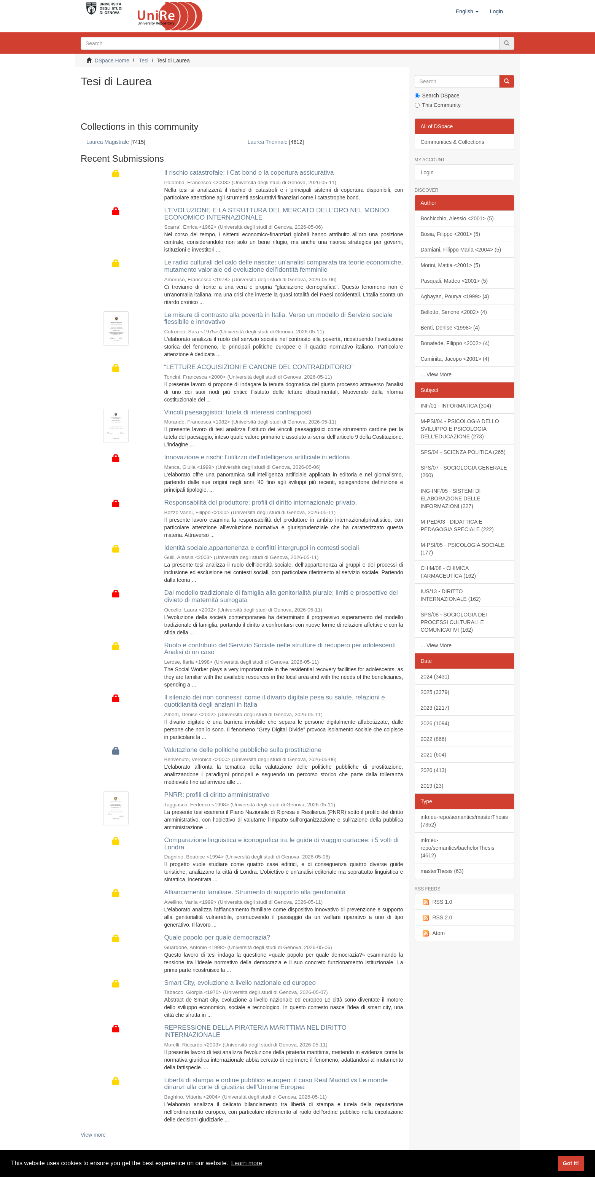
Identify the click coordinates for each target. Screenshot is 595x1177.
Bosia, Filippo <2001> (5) (450, 234)
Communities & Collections (452, 142)
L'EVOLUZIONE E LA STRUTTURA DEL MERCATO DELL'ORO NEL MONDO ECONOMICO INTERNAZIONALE (276, 214)
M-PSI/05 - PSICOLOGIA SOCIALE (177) (463, 549)
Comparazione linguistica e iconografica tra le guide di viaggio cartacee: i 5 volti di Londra (281, 843)
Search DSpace (437, 95)
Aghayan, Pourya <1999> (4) (455, 296)
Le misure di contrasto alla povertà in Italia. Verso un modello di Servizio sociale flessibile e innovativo (278, 318)
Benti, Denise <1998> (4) (450, 328)
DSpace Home (112, 60)
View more (93, 1135)
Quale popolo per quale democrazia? (217, 937)
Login (427, 172)
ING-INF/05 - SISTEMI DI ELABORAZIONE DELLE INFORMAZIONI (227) (451, 498)
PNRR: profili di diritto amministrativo (216, 794)
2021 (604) (434, 755)
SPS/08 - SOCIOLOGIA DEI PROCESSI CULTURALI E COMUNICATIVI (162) (454, 622)
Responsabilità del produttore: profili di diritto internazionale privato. (260, 502)
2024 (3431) (435, 677)
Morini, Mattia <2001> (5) (450, 265)
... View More (436, 374)
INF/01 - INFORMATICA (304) (456, 406)
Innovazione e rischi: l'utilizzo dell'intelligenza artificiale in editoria (257, 457)
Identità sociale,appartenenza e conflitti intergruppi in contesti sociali (261, 547)
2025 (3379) (435, 692)
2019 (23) (432, 786)
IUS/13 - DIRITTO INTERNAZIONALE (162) (451, 595)
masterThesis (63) (442, 871)
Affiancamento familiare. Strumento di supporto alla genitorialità (254, 892)
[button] (467, 11)
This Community (438, 105)
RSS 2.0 (436, 917)
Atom (433, 933)
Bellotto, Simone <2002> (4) (454, 312)
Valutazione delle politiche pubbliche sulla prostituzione (242, 749)
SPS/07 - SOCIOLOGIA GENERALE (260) (464, 471)
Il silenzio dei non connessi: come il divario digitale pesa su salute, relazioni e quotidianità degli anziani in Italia (274, 701)
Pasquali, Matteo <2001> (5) (454, 281)
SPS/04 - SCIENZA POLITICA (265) (463, 452)
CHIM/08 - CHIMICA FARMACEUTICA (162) (448, 572)
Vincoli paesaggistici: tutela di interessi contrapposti (237, 412)
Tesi (143, 60)
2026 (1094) (435, 723)
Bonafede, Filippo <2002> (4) (455, 343)
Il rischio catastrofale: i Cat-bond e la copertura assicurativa (249, 172)
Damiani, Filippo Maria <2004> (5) (461, 250)
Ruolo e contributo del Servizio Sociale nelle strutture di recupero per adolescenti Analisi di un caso (280, 649)
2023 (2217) (435, 708)
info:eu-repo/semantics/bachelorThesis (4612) (458, 847)
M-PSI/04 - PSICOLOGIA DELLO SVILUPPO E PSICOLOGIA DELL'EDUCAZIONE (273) (460, 429)
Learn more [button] (246, 1163)
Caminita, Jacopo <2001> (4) (455, 359)
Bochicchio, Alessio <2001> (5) (457, 218)
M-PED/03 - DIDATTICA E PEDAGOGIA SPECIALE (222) (457, 525)
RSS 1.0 (436, 902)
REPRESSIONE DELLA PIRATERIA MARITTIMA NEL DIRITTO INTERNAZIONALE (255, 1031)
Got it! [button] (571, 1163)
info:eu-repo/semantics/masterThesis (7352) (464, 821)
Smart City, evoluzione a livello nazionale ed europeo (239, 982)
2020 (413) (434, 770)
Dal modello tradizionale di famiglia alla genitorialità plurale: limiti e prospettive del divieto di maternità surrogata (281, 596)
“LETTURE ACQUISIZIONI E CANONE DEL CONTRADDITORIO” (258, 367)
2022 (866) (434, 739)
